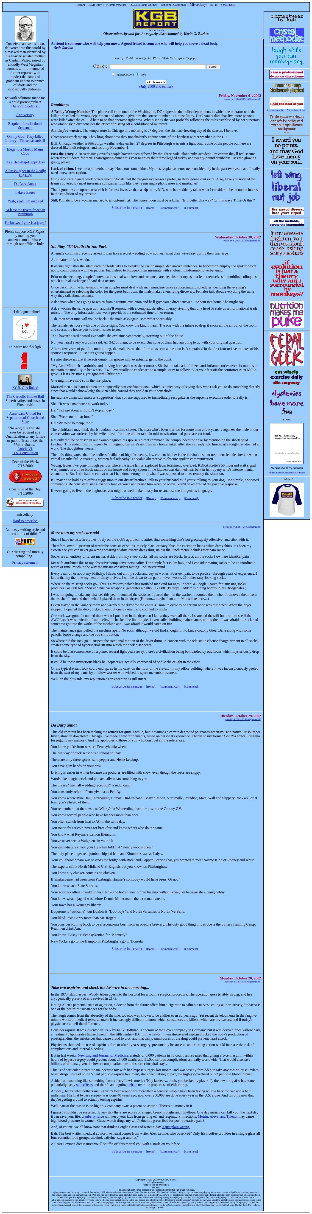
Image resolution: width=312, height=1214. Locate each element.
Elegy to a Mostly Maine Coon (25, 151)
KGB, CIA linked (25, 388)
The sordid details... (25, 106)
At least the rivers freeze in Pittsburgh (25, 212)
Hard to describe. (25, 521)
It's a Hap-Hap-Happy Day (25, 162)
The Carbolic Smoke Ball (25, 396)
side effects (84, 1085)
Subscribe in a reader (126, 208)
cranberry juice (93, 1116)
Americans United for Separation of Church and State (25, 417)
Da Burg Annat (25, 184)
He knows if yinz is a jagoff (25, 223)
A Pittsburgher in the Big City (25, 173)
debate (132, 1085)
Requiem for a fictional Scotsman (25, 126)
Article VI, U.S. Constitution (25, 451)
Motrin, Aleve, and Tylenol (217, 1116)
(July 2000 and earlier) (156, 86)
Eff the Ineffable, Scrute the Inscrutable (287, 472)
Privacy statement (25, 562)
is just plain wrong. (176, 1127)
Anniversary (25, 115)
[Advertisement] (155, 219)
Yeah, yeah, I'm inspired (25, 201)
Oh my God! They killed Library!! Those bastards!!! (25, 138)
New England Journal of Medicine (103, 1055)
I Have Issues (25, 192)
